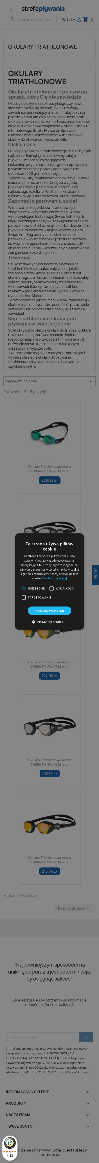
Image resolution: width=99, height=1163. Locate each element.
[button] (23, 588)
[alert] (49, 581)
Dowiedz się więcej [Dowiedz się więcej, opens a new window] (54, 578)
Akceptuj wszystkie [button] (49, 611)
